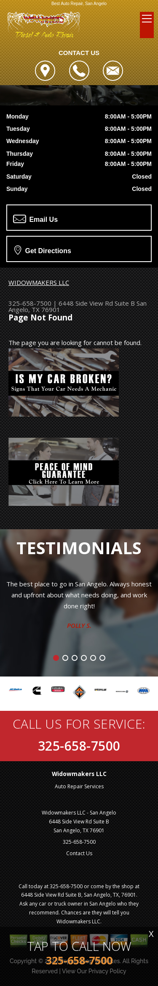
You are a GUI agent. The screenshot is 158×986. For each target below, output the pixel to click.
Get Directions (42, 249)
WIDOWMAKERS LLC (38, 282)
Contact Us (79, 853)
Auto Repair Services (79, 786)
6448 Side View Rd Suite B (97, 303)
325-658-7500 (29, 303)
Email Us (35, 219)
